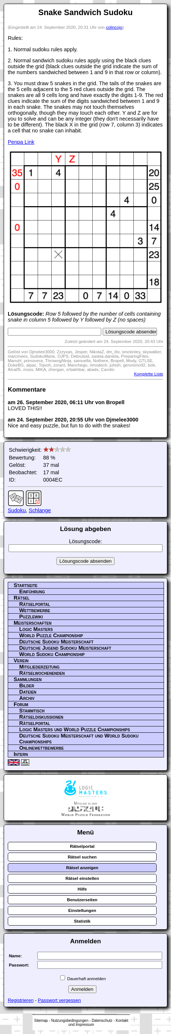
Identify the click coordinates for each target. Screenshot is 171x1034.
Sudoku (17, 510)
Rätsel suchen (82, 857)
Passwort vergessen (59, 1000)
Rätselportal (34, 604)
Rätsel (22, 598)
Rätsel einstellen (82, 878)
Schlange (40, 510)
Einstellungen (82, 910)
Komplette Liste (148, 374)
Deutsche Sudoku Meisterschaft (56, 642)
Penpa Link (21, 142)
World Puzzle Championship (51, 635)
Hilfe (82, 889)
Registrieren (21, 1000)
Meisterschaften (33, 623)
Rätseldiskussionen (41, 717)
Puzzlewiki (31, 617)
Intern (21, 754)
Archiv (27, 698)
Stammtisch (32, 711)
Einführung (32, 591)
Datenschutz (102, 1021)
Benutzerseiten (82, 900)
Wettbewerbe (34, 610)
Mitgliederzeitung (39, 667)
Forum (21, 704)
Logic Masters (36, 629)
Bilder (26, 685)
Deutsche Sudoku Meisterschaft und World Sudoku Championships (78, 739)
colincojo (114, 27)
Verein (21, 660)
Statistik (82, 921)
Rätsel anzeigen (82, 867)
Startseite (25, 585)
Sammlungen (28, 679)
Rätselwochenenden (42, 673)
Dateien (27, 692)
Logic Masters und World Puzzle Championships (74, 729)
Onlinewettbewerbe (41, 748)
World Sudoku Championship (52, 654)
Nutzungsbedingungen (69, 1021)
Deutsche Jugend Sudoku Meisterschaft (65, 648)
